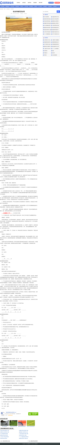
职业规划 (31, 6)
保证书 (53, 52)
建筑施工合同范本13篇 (23, 432)
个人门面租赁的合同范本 (23, 436)
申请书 (21, 6)
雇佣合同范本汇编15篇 (23, 438)
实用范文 (18, 2)
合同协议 (24, 2)
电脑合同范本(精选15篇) (23, 430)
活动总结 (17, 6)
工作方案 (26, 6)
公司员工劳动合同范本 (4, 436)
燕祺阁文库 (28, 443)
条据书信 (29, 2)
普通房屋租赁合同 (55, 42)
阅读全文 (21, 13)
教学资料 (40, 2)
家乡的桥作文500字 (55, 46)
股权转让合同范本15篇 (4, 432)
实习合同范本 (46, 16)
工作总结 (2, 6)
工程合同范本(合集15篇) (23, 433)
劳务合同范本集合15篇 (4, 430)
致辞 (53, 50)
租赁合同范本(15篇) (23, 435)
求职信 (35, 6)
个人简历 (40, 6)
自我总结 (7, 6)
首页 (4, 9)
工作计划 (12, 6)
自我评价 (50, 6)
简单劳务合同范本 (3, 438)
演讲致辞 (35, 2)
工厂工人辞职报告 (55, 48)
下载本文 (25, 13)
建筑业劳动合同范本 (4, 435)
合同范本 (12, 9)
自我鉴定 (45, 6)
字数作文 (45, 52)
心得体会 (55, 6)
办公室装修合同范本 (4, 433)
